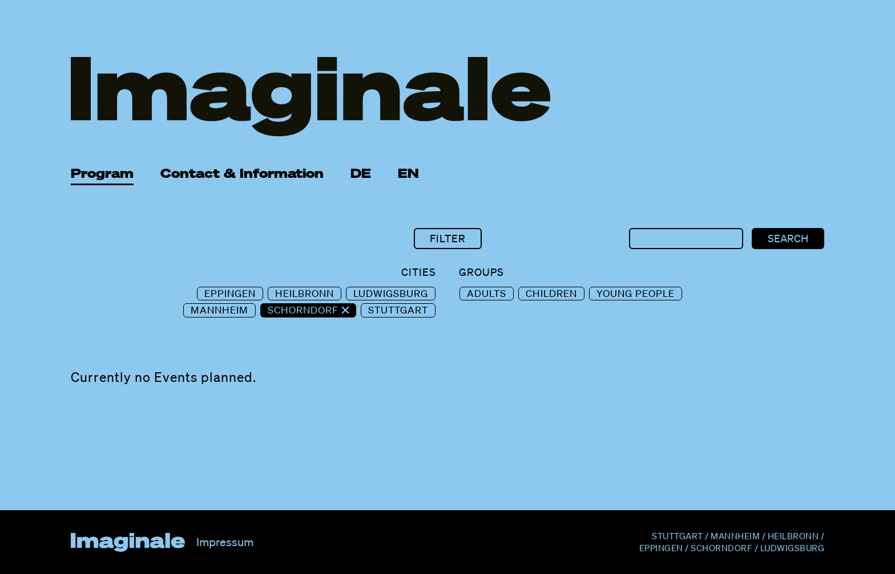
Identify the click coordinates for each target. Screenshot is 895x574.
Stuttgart (398, 310)
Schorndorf (304, 310)
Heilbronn (304, 293)
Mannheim (219, 310)
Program (102, 173)
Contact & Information (242, 173)
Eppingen (230, 293)
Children (551, 293)
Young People (635, 293)
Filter (448, 238)
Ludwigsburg (390, 293)
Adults (486, 293)
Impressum (224, 542)
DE (360, 173)
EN (408, 173)
